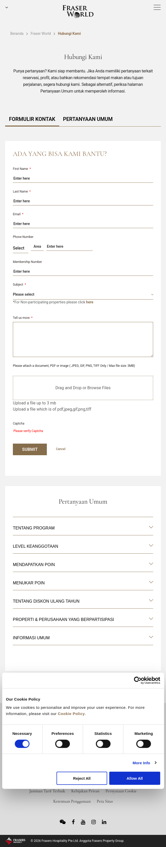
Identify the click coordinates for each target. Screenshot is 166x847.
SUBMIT (30, 449)
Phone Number (23, 237)
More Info (141, 762)
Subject (19, 284)
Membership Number (27, 262)
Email (18, 214)
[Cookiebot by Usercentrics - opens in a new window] (137, 680)
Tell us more (22, 318)
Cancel (60, 449)
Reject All (82, 778)
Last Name (22, 191)
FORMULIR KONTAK (32, 119)
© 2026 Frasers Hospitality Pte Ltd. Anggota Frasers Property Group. (77, 841)
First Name (22, 169)
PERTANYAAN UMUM (88, 119)
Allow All (135, 778)
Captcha (18, 423)
